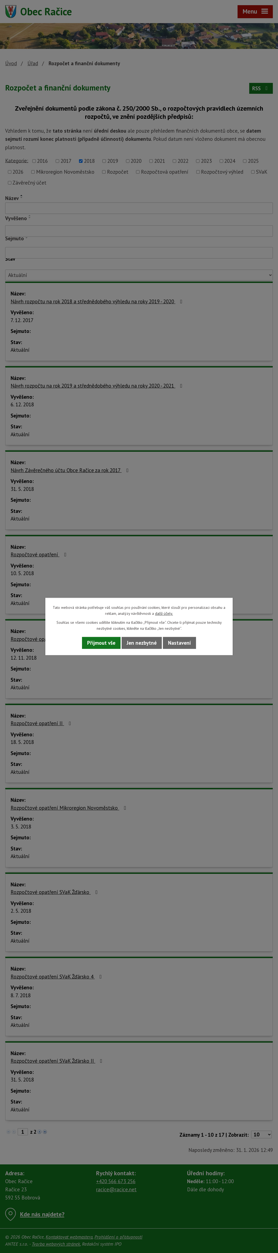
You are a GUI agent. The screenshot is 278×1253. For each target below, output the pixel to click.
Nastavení (179, 643)
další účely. (164, 613)
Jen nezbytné (142, 643)
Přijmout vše (101, 643)
